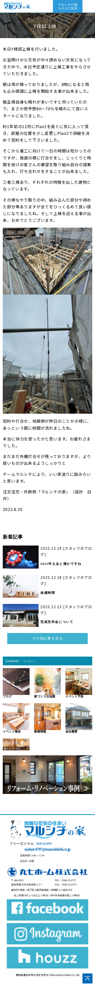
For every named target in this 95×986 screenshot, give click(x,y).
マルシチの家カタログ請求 (67, 6)
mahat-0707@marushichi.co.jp (47, 849)
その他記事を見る (47, 638)
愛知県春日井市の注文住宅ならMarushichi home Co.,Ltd (47, 975)
